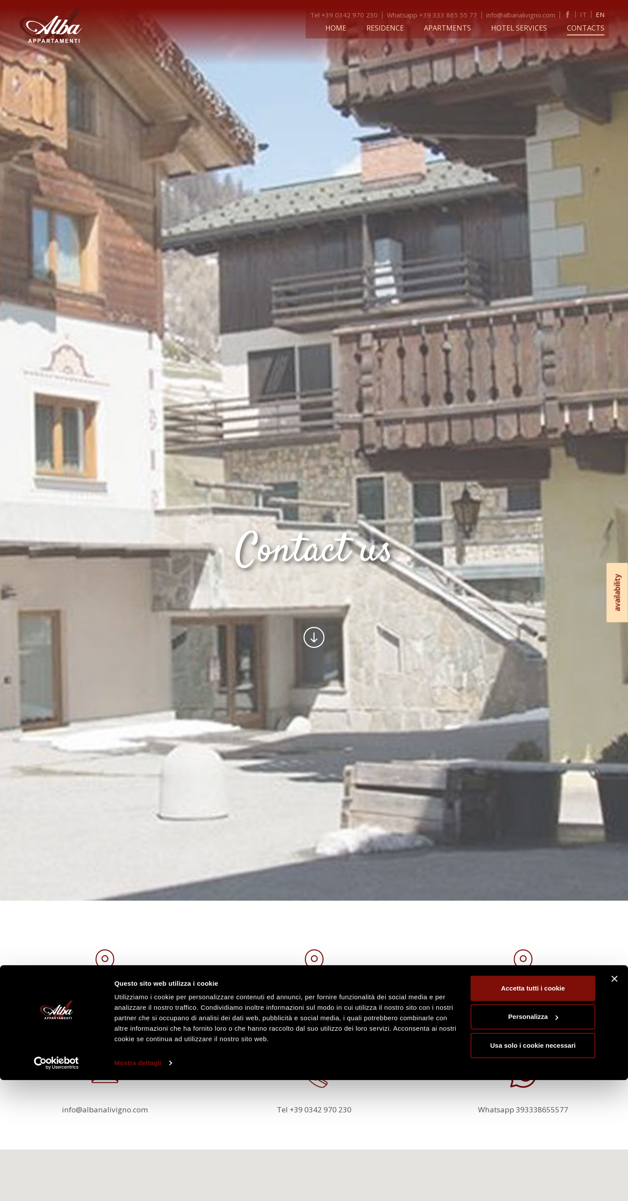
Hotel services (523, 27)
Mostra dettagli (137, 1183)
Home (340, 27)
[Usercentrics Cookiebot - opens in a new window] (56, 1184)
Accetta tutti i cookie (533, 1109)
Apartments (451, 27)
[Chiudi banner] (614, 1100)
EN (604, 13)
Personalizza (533, 1137)
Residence (389, 27)
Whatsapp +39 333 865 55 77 (436, 14)
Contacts (590, 27)
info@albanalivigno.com (525, 14)
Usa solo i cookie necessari (533, 1166)
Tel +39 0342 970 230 (348, 14)
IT (587, 13)
